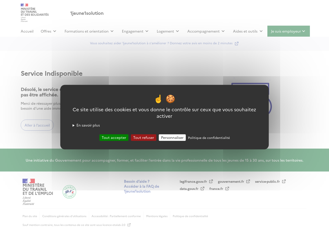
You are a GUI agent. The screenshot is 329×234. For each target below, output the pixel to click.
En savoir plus (88, 125)
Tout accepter (114, 137)
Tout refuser (143, 137)
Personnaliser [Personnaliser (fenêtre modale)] (172, 137)
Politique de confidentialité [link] (209, 137)
